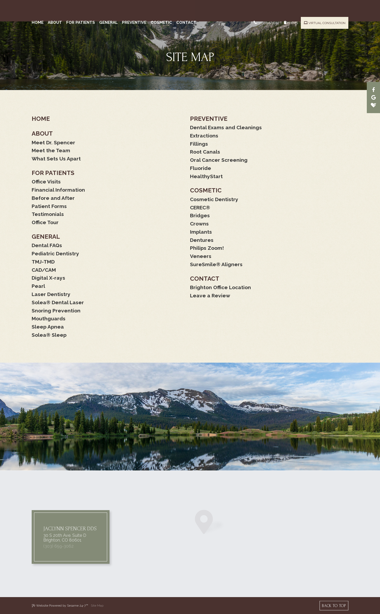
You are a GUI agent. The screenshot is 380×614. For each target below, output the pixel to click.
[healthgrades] (373, 105)
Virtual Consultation (324, 6)
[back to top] (334, 605)
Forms (291, 6)
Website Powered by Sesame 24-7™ (60, 605)
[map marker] (210, 537)
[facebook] (373, 89)
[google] (373, 97)
